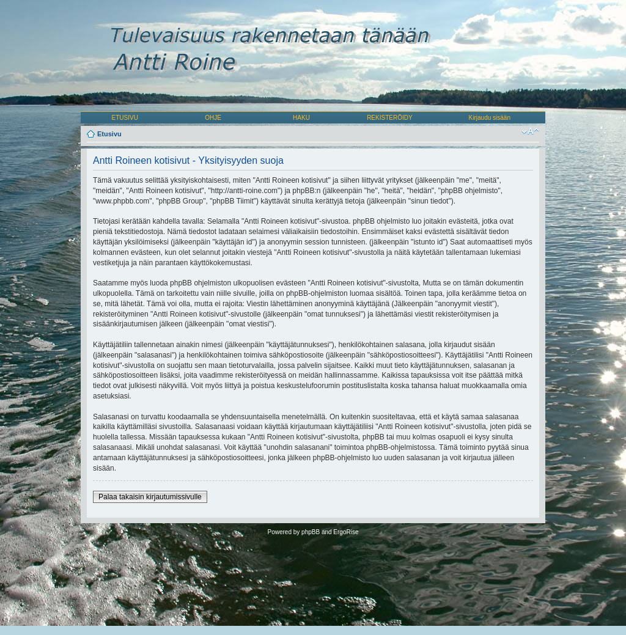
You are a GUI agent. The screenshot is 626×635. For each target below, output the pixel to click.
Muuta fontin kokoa (530, 131)
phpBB (310, 532)
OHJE (213, 117)
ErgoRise (345, 532)
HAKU (301, 117)
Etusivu (109, 134)
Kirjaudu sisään (489, 117)
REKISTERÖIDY (389, 117)
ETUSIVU (125, 117)
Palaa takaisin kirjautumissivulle (150, 497)
